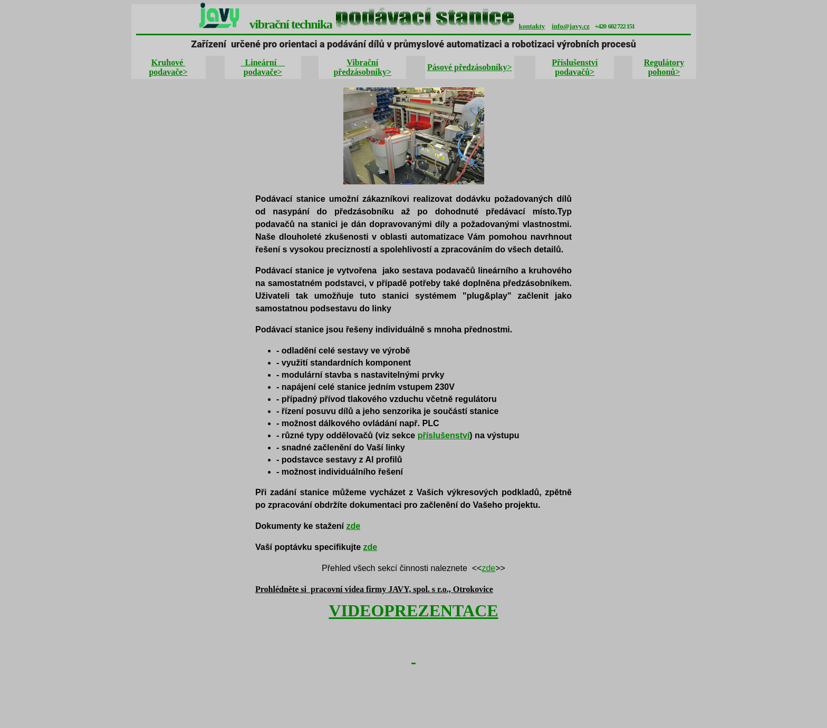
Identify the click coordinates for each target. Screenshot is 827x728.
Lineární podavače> (263, 67)
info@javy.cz (571, 26)
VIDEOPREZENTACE (413, 610)
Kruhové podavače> (168, 67)
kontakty (532, 26)
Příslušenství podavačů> (575, 67)
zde (354, 526)
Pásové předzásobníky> (469, 67)
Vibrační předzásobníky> (362, 67)
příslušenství (444, 435)
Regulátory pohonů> (664, 67)
